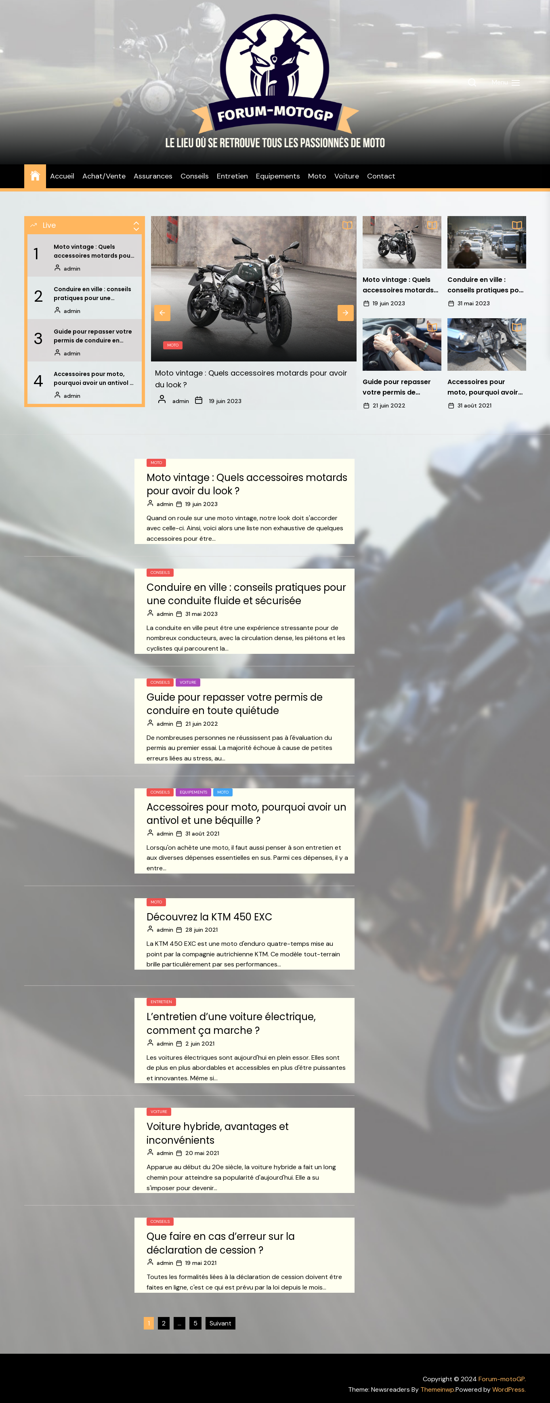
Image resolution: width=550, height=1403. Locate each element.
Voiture (346, 176)
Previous (162, 313)
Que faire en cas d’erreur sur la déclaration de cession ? (221, 1243)
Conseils (195, 176)
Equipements (278, 176)
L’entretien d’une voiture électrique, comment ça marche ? (231, 1023)
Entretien (232, 176)
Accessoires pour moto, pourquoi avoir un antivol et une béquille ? (95, 379)
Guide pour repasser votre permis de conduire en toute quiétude (93, 336)
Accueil (62, 176)
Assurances (153, 176)
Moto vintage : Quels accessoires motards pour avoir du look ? (93, 251)
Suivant (220, 1323)
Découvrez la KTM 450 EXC (210, 917)
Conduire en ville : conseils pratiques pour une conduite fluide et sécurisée (92, 294)
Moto (317, 176)
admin (72, 268)
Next (346, 313)
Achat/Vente (104, 176)
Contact (381, 176)
